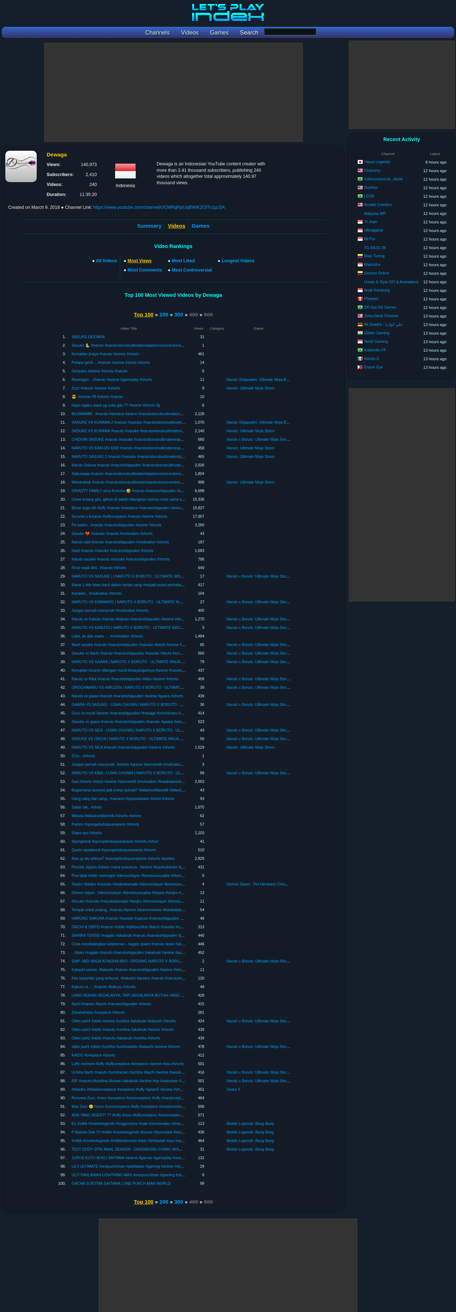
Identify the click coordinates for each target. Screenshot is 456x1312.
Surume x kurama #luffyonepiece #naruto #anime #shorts (119, 516)
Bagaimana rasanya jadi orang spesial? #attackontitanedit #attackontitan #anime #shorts (146, 790)
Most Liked (183, 260)
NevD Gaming (376, 341)
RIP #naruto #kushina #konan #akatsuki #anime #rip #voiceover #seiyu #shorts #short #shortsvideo (155, 1081)
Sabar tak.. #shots (87, 807)
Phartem (371, 298)
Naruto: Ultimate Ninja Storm (251, 388)
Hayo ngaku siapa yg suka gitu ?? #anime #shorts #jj (116, 405)
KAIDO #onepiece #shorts (93, 1055)
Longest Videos (238, 260)
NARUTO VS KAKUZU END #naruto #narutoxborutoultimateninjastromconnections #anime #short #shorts (160, 448)
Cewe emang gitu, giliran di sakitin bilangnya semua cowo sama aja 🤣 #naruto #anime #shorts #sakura (158, 499)
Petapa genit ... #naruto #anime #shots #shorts (111, 362)
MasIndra (372, 264)
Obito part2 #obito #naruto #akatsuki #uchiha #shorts (116, 1038)
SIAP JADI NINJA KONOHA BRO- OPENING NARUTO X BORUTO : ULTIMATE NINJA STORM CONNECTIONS (166, 961)
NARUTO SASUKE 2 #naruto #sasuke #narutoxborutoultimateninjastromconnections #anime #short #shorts (162, 456)
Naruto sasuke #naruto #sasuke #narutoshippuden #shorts (121, 559)
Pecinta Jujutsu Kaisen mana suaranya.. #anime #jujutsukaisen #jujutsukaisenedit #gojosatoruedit (153, 867)
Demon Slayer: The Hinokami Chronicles (261, 884)
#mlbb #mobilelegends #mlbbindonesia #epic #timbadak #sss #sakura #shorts (137, 1140)
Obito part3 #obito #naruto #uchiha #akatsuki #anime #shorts (122, 1029)
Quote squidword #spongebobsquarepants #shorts (114, 850)
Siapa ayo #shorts (87, 833)
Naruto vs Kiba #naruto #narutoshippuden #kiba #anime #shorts (125, 679)
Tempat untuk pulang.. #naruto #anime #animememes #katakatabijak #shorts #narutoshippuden (152, 910)
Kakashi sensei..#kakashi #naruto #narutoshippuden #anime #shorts (129, 969)
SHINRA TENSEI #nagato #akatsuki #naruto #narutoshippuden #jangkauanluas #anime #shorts (152, 935)
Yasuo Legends (377, 162)
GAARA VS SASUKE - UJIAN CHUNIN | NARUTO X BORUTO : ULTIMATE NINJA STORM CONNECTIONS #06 (166, 704)
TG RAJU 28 (374, 248)
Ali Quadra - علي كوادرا (383, 324)
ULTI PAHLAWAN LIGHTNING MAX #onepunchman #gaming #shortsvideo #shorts (141, 1175)
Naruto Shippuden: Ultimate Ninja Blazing (261, 379)
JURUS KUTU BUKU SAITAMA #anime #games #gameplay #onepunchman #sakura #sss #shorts (153, 1158)
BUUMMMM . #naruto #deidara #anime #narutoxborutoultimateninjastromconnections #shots (149, 414)
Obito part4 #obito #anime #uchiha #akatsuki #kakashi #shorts (124, 1021)
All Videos (106, 260)
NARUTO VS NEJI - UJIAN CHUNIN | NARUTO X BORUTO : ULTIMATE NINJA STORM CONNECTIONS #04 (164, 730)
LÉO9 (369, 196)
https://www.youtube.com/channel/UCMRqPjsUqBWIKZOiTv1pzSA (159, 207)
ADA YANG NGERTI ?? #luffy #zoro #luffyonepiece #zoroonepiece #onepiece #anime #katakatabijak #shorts (162, 1115)
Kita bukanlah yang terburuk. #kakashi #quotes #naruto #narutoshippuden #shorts (140, 978)
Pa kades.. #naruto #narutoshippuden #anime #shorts (116, 525)
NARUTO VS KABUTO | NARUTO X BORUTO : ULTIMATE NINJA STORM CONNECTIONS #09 (153, 627)
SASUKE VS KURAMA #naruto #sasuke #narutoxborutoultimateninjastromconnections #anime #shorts (157, 431)
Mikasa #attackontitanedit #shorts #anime (106, 815)
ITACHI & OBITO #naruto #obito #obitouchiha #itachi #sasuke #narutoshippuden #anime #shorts (152, 927)
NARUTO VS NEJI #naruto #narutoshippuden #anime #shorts (123, 747)
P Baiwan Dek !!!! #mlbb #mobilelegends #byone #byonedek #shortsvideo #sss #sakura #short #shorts (157, 1132)
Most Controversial (192, 270)
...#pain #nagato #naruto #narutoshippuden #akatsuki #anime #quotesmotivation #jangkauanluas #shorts (159, 952)
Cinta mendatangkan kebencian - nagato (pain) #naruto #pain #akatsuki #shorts (138, 944)
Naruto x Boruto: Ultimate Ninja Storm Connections (269, 439)
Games (200, 226)
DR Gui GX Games (380, 307)
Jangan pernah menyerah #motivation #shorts (110, 610)
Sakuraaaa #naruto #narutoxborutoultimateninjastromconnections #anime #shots (139, 473)
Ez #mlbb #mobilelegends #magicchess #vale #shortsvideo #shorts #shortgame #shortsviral (148, 1123)
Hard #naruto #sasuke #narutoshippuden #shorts (113, 550)
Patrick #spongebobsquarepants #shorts (105, 824)
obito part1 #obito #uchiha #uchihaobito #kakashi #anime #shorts (126, 1046)
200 (164, 314)
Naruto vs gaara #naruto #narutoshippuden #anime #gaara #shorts (127, 696)
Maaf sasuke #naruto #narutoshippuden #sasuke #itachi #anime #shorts (132, 644)
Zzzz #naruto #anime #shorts (96, 388)
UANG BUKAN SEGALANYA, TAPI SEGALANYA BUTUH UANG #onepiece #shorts (142, 995)
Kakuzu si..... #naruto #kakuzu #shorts (104, 987)
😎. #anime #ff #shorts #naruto (97, 396)
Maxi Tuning (374, 256)
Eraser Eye (373, 367)
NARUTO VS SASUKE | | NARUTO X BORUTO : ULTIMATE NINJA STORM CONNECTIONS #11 (153, 576)
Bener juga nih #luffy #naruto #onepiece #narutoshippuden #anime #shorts (134, 508)
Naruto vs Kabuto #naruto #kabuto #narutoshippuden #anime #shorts (129, 619)
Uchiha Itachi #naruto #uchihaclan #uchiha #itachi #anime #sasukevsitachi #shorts (140, 1072)
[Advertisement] (173, 92)
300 (178, 314)
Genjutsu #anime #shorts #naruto (100, 371)
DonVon (371, 187)
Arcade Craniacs (378, 204)
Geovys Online (376, 273)
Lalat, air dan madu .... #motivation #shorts (107, 636)
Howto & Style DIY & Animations (391, 282)
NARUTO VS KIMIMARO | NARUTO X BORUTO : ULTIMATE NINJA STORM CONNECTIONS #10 (154, 602)
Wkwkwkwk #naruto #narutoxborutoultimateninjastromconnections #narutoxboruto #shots (146, 482)
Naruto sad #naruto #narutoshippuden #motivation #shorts (120, 542)
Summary (149, 226)
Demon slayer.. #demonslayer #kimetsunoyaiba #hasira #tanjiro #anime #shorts (138, 892)
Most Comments (145, 270)
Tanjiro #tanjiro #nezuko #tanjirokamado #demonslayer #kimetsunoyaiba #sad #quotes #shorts (150, 884)
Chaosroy (372, 170)
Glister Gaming (376, 333)
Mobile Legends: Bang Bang (250, 1123)
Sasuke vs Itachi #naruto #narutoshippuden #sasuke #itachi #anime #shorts (135, 653)
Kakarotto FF (375, 350)
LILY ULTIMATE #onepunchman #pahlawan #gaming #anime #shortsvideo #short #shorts (146, 1166)
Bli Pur (369, 239)
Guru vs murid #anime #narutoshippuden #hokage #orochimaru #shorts (131, 713)
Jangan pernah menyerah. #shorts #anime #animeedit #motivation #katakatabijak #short (145, 764)
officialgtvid (373, 230)
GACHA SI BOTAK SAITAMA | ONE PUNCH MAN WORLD (121, 1183)
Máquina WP (375, 213)
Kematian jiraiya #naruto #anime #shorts (105, 354)
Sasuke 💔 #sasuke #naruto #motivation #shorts (112, 533)
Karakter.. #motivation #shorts (96, 593)
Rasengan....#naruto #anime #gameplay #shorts (112, 379)
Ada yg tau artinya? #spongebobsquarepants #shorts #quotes (123, 858)
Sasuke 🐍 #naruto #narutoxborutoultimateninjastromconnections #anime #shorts (140, 345)
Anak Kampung (377, 290)
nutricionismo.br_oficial (383, 179)
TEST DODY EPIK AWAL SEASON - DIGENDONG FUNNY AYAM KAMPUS (135, 1149)
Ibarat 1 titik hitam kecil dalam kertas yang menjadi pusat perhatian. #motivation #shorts (145, 585)
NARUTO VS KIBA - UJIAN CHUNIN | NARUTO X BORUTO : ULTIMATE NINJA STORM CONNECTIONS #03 (164, 773)
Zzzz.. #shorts (83, 756)
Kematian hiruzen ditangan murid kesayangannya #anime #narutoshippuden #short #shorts (148, 670)
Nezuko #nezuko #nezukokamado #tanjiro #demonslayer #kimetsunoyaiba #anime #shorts (147, 901)
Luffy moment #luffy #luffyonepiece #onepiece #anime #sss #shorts (128, 1064)
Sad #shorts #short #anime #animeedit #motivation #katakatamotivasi (130, 781)
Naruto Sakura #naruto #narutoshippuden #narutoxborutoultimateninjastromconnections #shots (151, 465)
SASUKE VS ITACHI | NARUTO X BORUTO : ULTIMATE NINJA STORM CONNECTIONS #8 (150, 739)
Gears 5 (233, 1089)
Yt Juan (370, 221)
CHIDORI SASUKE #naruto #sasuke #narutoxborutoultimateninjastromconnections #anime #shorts (154, 439)
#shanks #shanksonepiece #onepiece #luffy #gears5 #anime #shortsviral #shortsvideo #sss (148, 1089)
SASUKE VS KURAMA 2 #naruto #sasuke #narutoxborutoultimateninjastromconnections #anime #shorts (159, 422)
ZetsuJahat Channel (381, 316)
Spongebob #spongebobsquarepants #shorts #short (115, 841)
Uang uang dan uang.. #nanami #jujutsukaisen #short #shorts (123, 798)
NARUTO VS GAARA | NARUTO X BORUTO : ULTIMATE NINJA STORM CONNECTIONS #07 (151, 662)
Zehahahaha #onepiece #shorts (98, 1012)
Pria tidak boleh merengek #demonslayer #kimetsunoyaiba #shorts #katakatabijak (140, 875)
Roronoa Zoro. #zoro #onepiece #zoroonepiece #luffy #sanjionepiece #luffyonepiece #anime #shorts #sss (160, 1098)
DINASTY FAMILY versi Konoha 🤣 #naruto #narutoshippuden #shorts (130, 491)
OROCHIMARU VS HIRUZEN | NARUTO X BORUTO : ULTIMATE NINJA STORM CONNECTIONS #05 (158, 687)
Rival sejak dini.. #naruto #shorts (99, 567)
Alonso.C (371, 358)
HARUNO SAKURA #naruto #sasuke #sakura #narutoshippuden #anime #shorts (139, 918)
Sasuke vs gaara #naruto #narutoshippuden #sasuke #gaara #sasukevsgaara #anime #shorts (150, 721)
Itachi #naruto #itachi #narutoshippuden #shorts (111, 1004)
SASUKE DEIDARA (88, 337)
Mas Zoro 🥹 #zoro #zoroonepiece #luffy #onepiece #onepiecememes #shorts (137, 1106)
